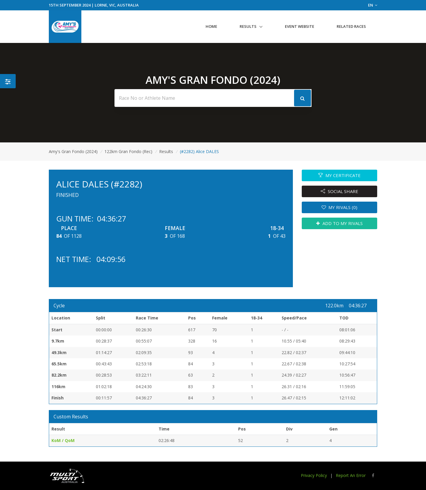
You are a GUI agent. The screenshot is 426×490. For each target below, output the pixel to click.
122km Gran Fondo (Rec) (128, 151)
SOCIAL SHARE (339, 191)
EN (372, 5)
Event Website (299, 26)
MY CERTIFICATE (339, 175)
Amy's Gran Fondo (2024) (73, 151)
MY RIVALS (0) (340, 207)
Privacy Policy (314, 475)
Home (211, 26)
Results (248, 26)
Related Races (351, 26)
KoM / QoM (63, 440)
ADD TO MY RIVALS (339, 223)
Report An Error (351, 475)
